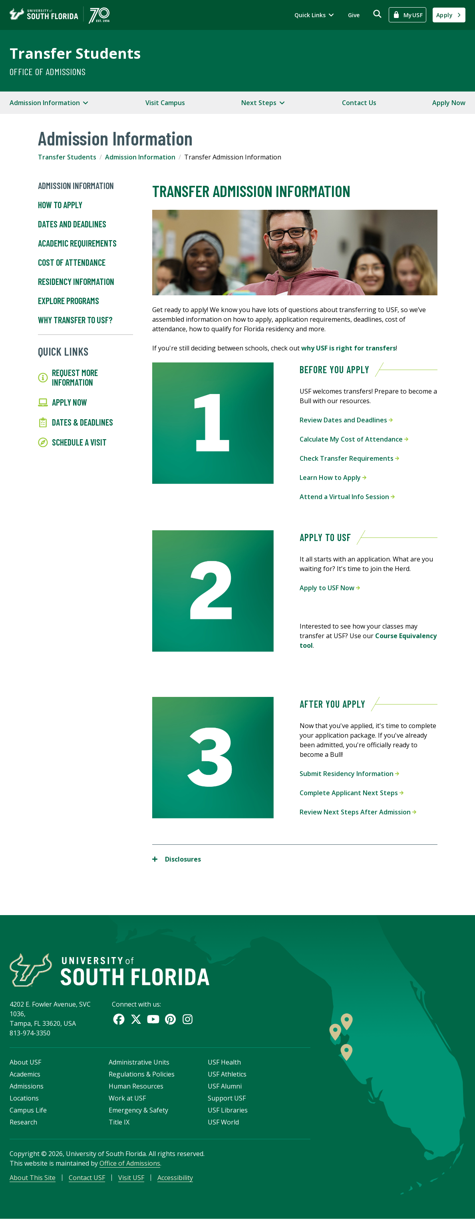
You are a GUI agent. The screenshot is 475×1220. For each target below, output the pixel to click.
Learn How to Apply (333, 477)
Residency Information (76, 282)
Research (23, 1122)
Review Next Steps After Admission (358, 812)
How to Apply (60, 205)
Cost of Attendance (71, 262)
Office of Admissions (47, 71)
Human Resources (136, 1087)
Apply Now (448, 102)
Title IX (119, 1122)
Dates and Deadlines (72, 224)
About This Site (33, 1178)
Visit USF (131, 1178)
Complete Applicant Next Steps (351, 792)
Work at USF (127, 1099)
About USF (25, 1063)
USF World (223, 1122)
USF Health (224, 1063)
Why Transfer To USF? (75, 320)
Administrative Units (139, 1063)
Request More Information (68, 377)
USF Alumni (225, 1087)
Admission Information (140, 157)
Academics (25, 1075)
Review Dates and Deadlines (346, 420)
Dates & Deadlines (75, 422)
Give (354, 15)
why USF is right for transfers (348, 348)
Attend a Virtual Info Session (347, 496)
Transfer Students (75, 53)
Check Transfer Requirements (349, 458)
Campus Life (28, 1111)
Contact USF (87, 1178)
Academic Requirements (77, 243)
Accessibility (175, 1178)
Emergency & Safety (138, 1111)
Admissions (27, 1087)
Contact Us (359, 102)
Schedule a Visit (72, 442)
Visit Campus (165, 102)
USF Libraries (228, 1111)
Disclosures (176, 859)
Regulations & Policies (142, 1075)
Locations (24, 1099)
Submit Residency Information (349, 773)
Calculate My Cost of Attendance (354, 439)
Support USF (227, 1099)
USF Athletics (227, 1075)
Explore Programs (68, 301)
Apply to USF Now (330, 587)
